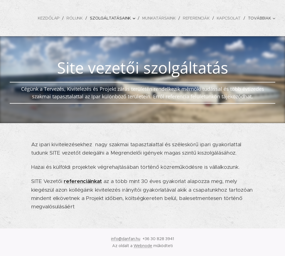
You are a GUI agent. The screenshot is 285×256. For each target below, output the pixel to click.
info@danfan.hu (125, 238)
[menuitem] (49, 18)
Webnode (143, 245)
